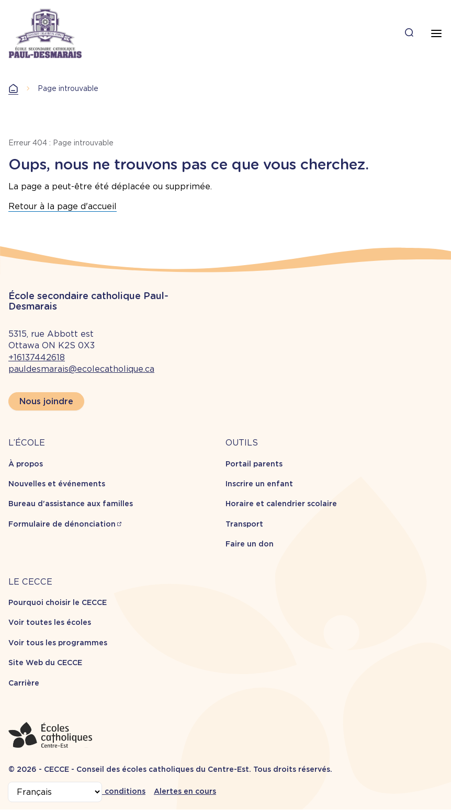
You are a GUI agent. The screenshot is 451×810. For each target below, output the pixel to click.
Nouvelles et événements (56, 484)
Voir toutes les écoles (49, 622)
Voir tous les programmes (57, 642)
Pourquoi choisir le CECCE (57, 602)
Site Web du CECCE (45, 662)
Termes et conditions (104, 791)
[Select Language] (55, 792)
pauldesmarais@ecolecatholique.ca (81, 369)
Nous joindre (46, 401)
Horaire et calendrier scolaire (281, 503)
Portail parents (254, 464)
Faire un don (250, 544)
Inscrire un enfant (259, 484)
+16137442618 (36, 357)
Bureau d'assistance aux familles (70, 503)
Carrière (23, 683)
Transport (244, 524)
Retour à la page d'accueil (62, 206)
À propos (25, 464)
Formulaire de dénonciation (62, 524)
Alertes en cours (185, 791)
